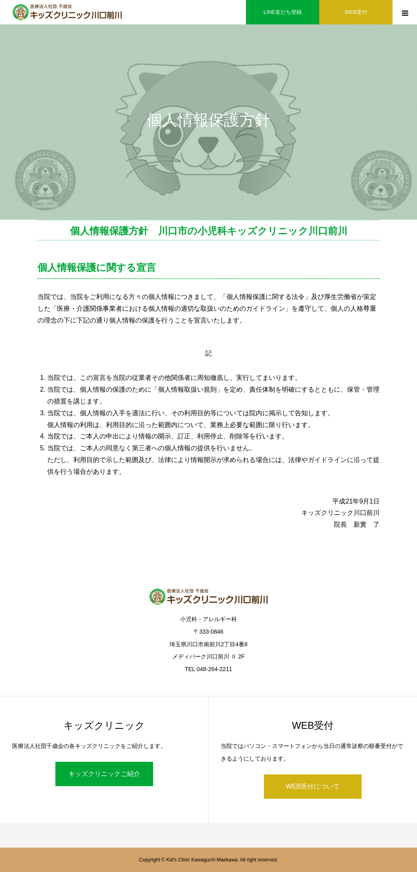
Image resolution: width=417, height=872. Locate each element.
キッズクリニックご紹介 (104, 773)
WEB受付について (313, 786)
